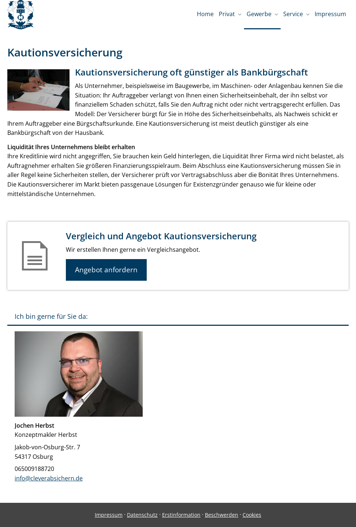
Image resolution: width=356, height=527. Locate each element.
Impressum (109, 514)
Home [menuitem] (205, 14)
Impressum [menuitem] (330, 14)
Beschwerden (221, 514)
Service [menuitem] (293, 14)
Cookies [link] (252, 514)
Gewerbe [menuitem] (259, 14)
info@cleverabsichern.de (49, 478)
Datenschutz (142, 514)
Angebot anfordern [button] (106, 269)
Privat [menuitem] (227, 14)
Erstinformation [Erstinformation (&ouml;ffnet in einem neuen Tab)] (181, 514)
